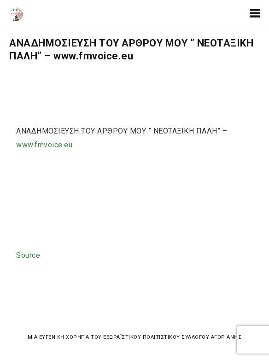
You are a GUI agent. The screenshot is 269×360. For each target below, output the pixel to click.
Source (28, 255)
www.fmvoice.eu (44, 144)
